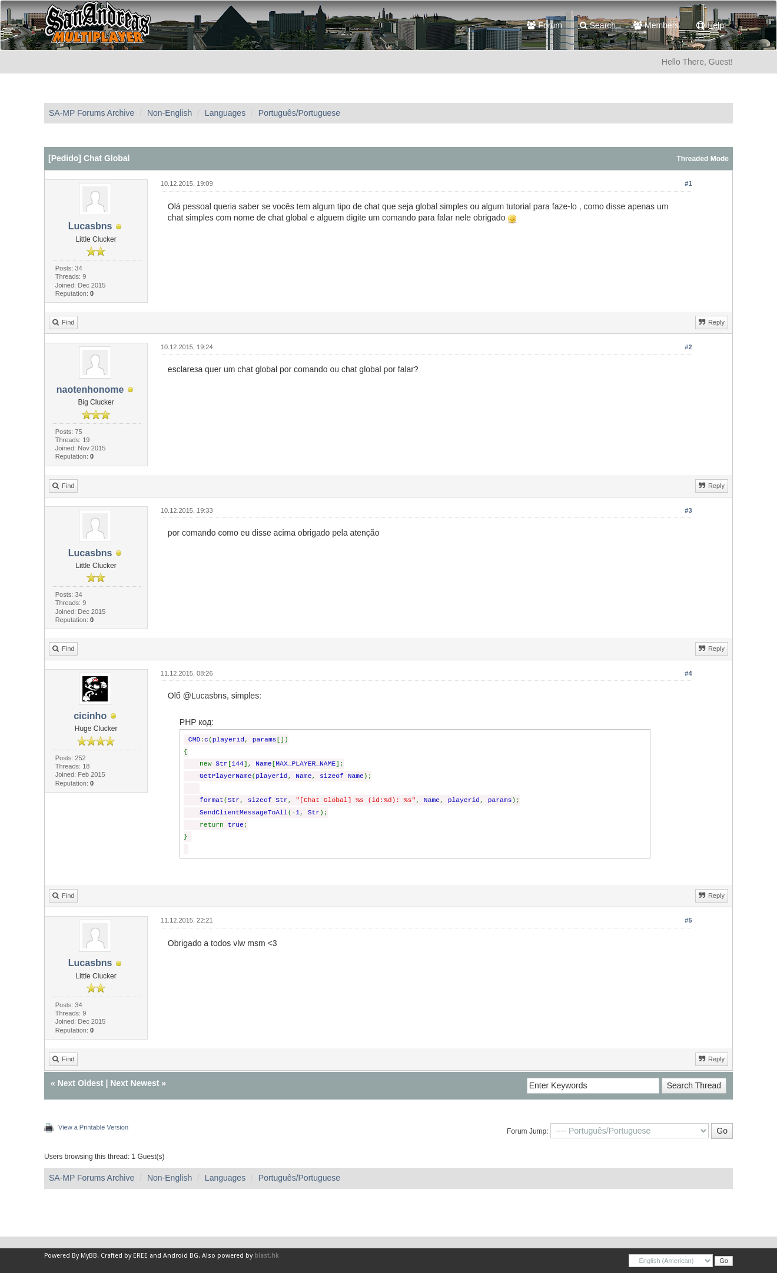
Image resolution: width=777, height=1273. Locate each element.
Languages (225, 113)
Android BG (180, 1255)
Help (710, 25)
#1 (688, 183)
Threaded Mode (702, 159)
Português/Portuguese (299, 113)
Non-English (169, 113)
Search (598, 25)
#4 (688, 673)
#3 (688, 510)
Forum (544, 25)
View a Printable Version (93, 1127)
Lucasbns (90, 226)
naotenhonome (90, 390)
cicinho (90, 716)
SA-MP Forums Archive (91, 113)
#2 (688, 346)
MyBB (89, 1255)
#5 (688, 920)
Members (656, 25)
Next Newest (134, 1083)
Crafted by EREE (124, 1255)
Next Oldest (81, 1083)
